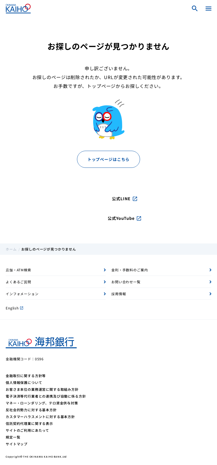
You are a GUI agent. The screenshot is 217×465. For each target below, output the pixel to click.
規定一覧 (13, 437)
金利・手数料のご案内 (129, 269)
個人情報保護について (24, 382)
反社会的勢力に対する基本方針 (31, 409)
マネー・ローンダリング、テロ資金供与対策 (42, 402)
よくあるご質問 (18, 281)
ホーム (11, 249)
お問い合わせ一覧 (126, 281)
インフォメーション (22, 293)
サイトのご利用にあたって (27, 430)
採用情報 (118, 293)
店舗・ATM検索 (18, 269)
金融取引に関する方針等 (26, 375)
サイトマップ (17, 443)
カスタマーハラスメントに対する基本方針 (40, 416)
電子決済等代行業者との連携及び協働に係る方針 (46, 396)
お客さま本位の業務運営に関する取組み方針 (42, 389)
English (14, 307)
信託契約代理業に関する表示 (29, 423)
